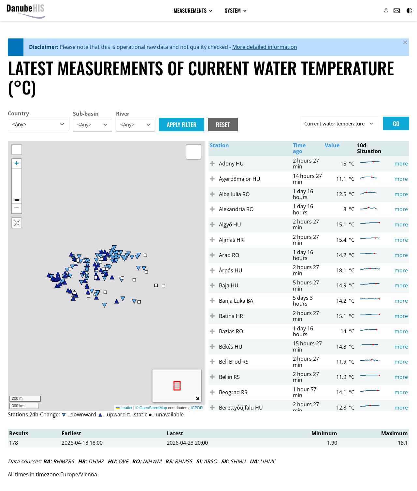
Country (18, 114)
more (401, 164)
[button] (193, 152)
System (233, 11)
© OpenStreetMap (152, 408)
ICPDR (197, 408)
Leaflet (124, 408)
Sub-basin (86, 114)
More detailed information (264, 47)
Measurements (191, 11)
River (122, 114)
